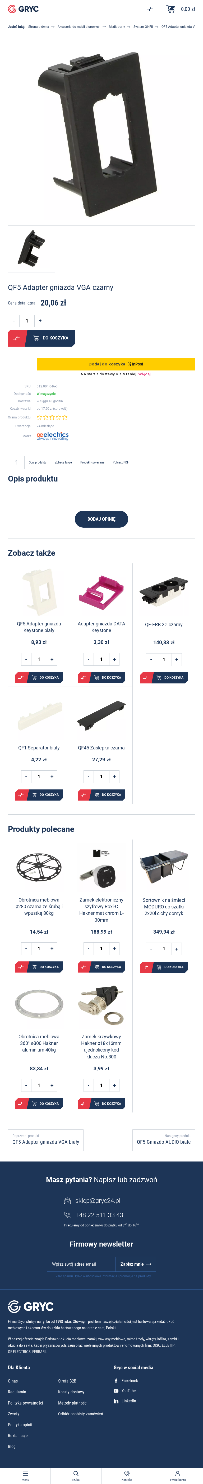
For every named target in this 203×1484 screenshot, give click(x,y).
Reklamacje (18, 1435)
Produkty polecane (92, 462)
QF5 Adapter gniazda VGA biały (45, 1142)
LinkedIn (125, 1400)
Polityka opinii (20, 1424)
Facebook (126, 1380)
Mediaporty (117, 27)
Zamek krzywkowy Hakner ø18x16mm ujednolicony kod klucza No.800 (101, 1046)
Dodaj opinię (101, 519)
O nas (13, 1381)
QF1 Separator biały (39, 747)
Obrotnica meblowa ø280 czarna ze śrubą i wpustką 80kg (39, 906)
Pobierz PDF (121, 462)
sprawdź (60, 408)
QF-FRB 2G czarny (164, 624)
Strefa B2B (67, 1381)
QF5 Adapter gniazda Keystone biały (39, 627)
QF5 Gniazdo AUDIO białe (164, 1142)
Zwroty (13, 1413)
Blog (12, 1446)
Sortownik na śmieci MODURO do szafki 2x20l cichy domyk (164, 906)
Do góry (16, 462)
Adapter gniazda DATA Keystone (101, 627)
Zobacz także (63, 462)
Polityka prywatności (25, 1403)
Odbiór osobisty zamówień (80, 1413)
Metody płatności (72, 1403)
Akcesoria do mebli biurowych (79, 27)
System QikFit (143, 27)
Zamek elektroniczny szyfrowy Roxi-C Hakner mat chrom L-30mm (101, 910)
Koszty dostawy (71, 1391)
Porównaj (16, 338)
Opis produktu (38, 462)
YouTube (125, 1390)
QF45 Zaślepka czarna (101, 747)
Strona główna (38, 27)
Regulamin (17, 1391)
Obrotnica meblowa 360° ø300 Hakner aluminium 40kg (39, 1043)
